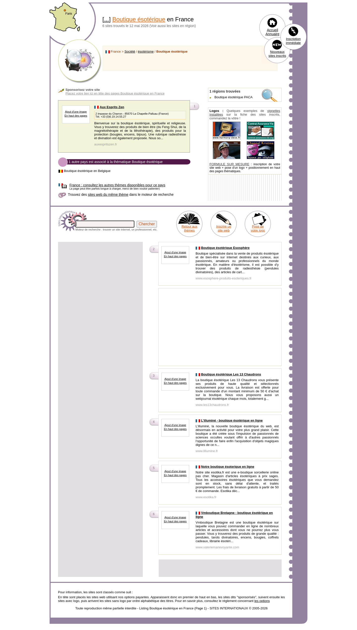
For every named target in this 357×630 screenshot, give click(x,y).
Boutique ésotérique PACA (233, 97)
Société (129, 51)
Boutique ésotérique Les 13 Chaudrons (231, 374)
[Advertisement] (100, 277)
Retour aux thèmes (189, 228)
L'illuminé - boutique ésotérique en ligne (232, 420)
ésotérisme (146, 51)
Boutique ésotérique (138, 19)
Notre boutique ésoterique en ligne (227, 466)
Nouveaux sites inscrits (277, 54)
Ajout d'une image (76, 111)
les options (262, 601)
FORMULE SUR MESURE (229, 164)
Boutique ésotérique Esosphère (225, 248)
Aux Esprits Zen (112, 107)
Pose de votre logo (258, 228)
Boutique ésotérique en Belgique (87, 171)
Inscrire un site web (223, 228)
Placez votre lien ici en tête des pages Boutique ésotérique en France (115, 93)
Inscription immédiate (293, 41)
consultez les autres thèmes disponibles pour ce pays (117, 185)
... (106, 19)
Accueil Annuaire (272, 32)
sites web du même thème (108, 195)
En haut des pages (75, 115)
